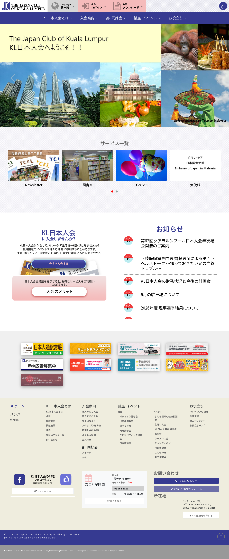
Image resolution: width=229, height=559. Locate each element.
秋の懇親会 (160, 447)
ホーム (17, 405)
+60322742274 (186, 481)
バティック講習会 (129, 416)
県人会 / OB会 (197, 420)
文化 (84, 457)
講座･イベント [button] (145, 17)
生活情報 (194, 416)
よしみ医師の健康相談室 (166, 418)
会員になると (89, 420)
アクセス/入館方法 (91, 425)
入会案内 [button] (87, 17)
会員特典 (86, 439)
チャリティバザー (164, 443)
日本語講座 (125, 443)
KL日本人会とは (54, 411)
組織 (48, 430)
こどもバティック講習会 (131, 436)
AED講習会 (160, 457)
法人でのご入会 (90, 411)
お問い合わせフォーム (186, 489)
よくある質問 (89, 434)
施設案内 (50, 420)
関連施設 (50, 425)
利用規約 (14, 419)
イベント (157, 411)
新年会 (158, 433)
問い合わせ (52, 439)
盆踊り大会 (160, 424)
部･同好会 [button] (114, 17)
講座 (120, 411)
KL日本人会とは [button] (56, 17)
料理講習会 (125, 430)
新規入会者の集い (91, 430)
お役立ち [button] (176, 17)
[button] (63, 6)
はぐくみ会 (125, 425)
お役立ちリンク (198, 425)
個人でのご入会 (90, 416)
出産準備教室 (126, 421)
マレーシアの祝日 (199, 411)
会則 (48, 416)
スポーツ (86, 452)
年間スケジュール (55, 434)
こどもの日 (160, 452)
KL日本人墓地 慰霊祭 (166, 429)
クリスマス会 (161, 438)
